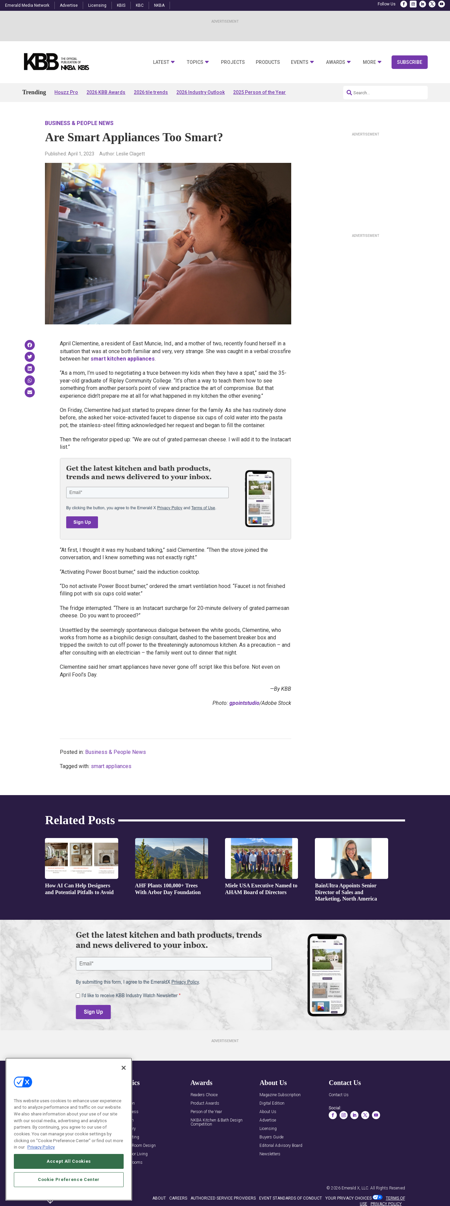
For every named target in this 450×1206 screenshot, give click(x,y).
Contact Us (339, 1095)
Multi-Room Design (138, 1145)
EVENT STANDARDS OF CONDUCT (290, 1198)
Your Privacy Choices (348, 1198)
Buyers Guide (271, 1137)
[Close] (123, 1067)
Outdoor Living (134, 1154)
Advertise (69, 5)
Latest (161, 62)
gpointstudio (244, 703)
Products (268, 62)
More (369, 62)
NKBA (159, 5)
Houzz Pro (66, 92)
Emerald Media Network (27, 5)
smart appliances (111, 766)
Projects (233, 62)
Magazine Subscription (280, 1095)
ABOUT (159, 1198)
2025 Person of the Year (259, 92)
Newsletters (269, 1154)
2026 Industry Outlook (200, 92)
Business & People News (79, 123)
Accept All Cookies (69, 1161)
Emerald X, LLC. (355, 1188)
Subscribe (409, 62)
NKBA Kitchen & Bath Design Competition (217, 1122)
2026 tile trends (151, 92)
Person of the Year (206, 1112)
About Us (267, 1112)
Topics (195, 62)
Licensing (97, 5)
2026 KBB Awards (105, 92)
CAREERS (178, 1198)
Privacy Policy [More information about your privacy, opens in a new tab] (41, 1147)
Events (299, 62)
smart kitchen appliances (123, 358)
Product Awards (205, 1103)
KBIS (121, 5)
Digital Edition (271, 1103)
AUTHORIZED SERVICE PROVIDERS (223, 1198)
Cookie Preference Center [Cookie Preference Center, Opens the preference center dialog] (69, 1179)
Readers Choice (204, 1095)
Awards (335, 62)
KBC (140, 5)
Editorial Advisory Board (280, 1145)
